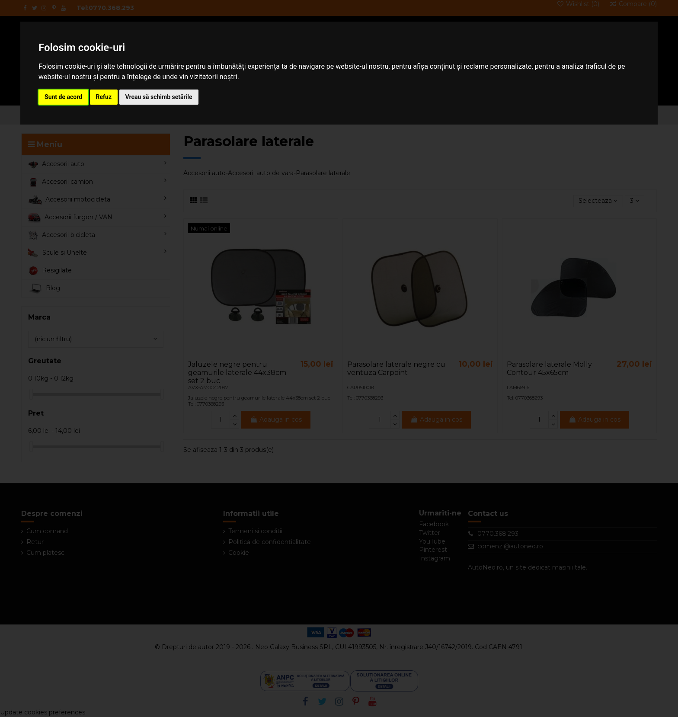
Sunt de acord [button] (63, 96)
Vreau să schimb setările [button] (158, 96)
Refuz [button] (104, 96)
